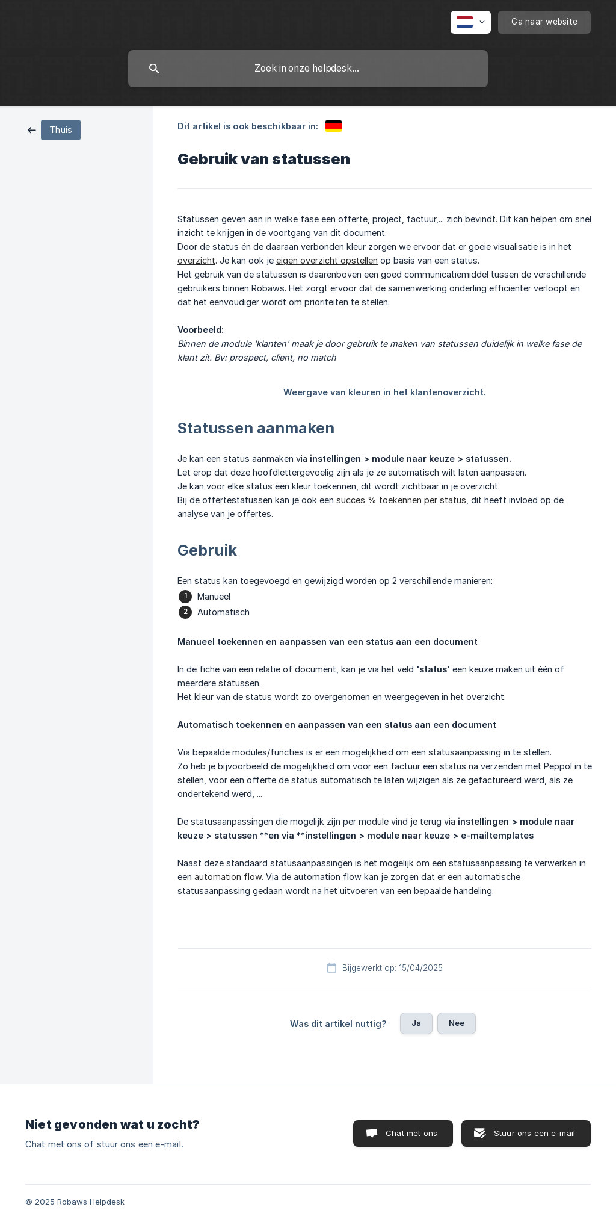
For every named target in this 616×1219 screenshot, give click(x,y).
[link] (54, 129)
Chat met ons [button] (411, 1133)
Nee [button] (456, 1023)
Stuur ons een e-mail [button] (534, 1133)
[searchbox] (308, 68)
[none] (471, 22)
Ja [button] (416, 1023)
